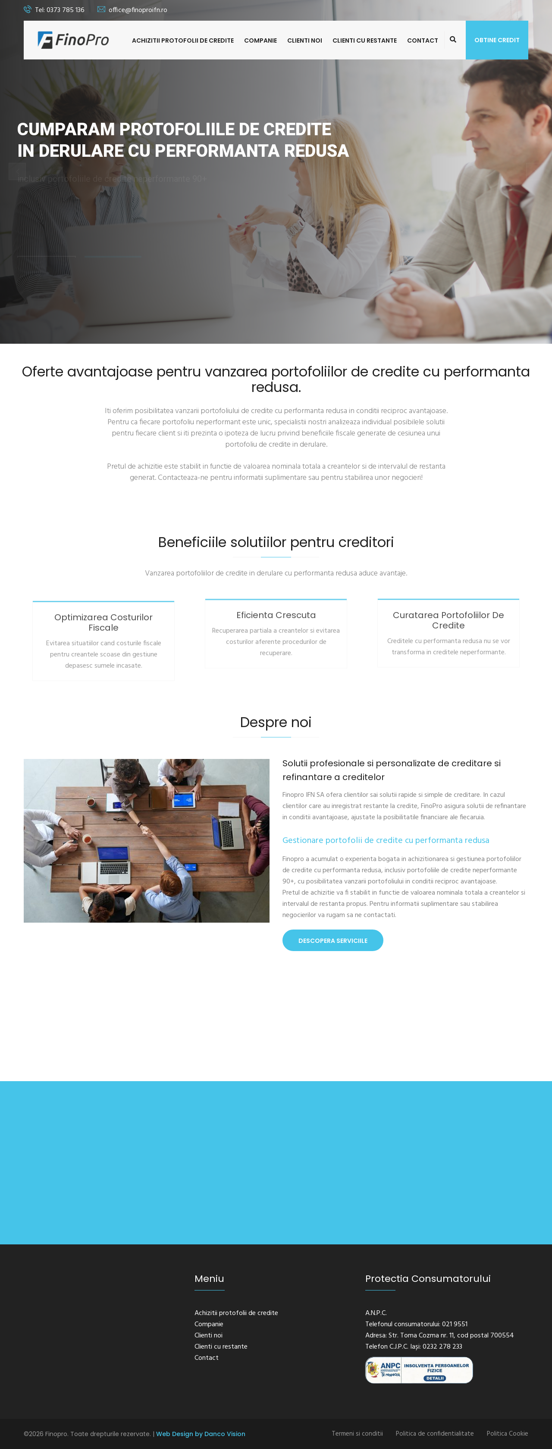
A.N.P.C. (376, 1313)
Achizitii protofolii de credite (183, 40)
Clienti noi (304, 40)
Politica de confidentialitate (435, 1434)
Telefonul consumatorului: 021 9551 (416, 1324)
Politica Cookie (507, 1434)
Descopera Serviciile (332, 940)
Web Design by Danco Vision (200, 1434)
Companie (260, 40)
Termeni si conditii (357, 1434)
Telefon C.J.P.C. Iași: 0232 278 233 (413, 1347)
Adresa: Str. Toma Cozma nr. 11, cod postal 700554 (439, 1335)
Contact (422, 40)
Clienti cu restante (364, 40)
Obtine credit (497, 40)
